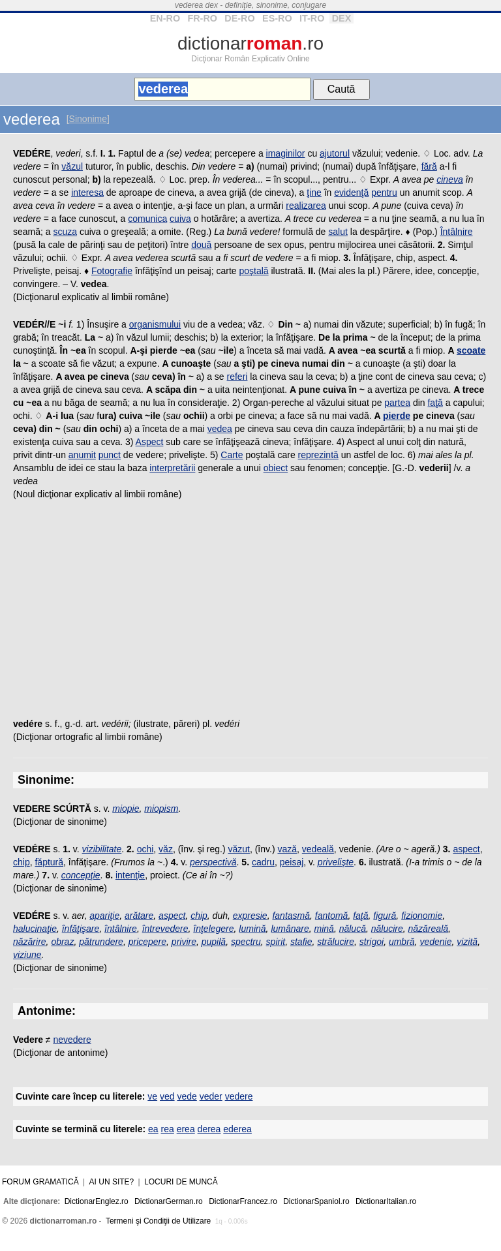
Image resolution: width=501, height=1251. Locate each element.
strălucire (335, 941)
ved (167, 1096)
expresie (250, 915)
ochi (145, 849)
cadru (263, 862)
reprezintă (318, 455)
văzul (72, 166)
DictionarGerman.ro (168, 1201)
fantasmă (291, 915)
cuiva (180, 218)
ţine (314, 192)
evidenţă (351, 192)
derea (209, 1129)
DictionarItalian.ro (386, 1201)
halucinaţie (35, 928)
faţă (434, 402)
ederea (237, 1129)
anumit (82, 455)
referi (237, 376)
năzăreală (428, 928)
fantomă (331, 915)
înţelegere (213, 928)
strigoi (371, 941)
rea (167, 1129)
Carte (231, 455)
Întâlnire (456, 231)
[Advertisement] (250, 612)
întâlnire (120, 928)
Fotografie (111, 271)
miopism (161, 808)
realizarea (306, 205)
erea (186, 1129)
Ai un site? (111, 1181)
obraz (62, 941)
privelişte (336, 862)
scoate (471, 350)
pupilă (214, 941)
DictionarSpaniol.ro (316, 1201)
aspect (466, 849)
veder (211, 1096)
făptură (49, 862)
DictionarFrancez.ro (243, 1201)
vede (186, 1096)
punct (110, 455)
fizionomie (421, 915)
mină (324, 928)
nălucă (352, 928)
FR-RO (202, 18)
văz (166, 849)
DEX (342, 18)
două (201, 244)
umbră (402, 941)
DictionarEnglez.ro (97, 1201)
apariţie (104, 915)
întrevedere (165, 928)
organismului (155, 324)
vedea (219, 429)
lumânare (290, 928)
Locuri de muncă (181, 1181)
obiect (276, 468)
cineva (449, 179)
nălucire (387, 928)
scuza (65, 231)
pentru (384, 192)
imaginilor (285, 153)
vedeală (318, 849)
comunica (147, 218)
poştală (253, 271)
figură (384, 915)
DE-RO (239, 18)
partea (397, 402)
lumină (252, 928)
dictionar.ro (250, 43)
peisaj (292, 862)
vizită (467, 941)
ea (153, 1129)
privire (184, 941)
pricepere (147, 941)
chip (21, 862)
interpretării (172, 468)
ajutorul (335, 153)
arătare (139, 915)
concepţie (80, 875)
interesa (87, 192)
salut (338, 231)
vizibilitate (102, 849)
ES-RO (277, 18)
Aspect (150, 442)
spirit (276, 941)
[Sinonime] (88, 119)
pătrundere (101, 941)
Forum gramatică (40, 1181)
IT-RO (311, 18)
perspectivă (213, 862)
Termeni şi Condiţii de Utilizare (158, 1221)
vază (287, 849)
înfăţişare (81, 928)
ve (152, 1096)
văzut (238, 849)
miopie (125, 808)
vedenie (435, 941)
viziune (27, 955)
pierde (396, 415)
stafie (301, 941)
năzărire (29, 941)
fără (429, 166)
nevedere (72, 1039)
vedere (239, 1096)
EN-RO (165, 18)
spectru (246, 941)
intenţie (130, 875)
